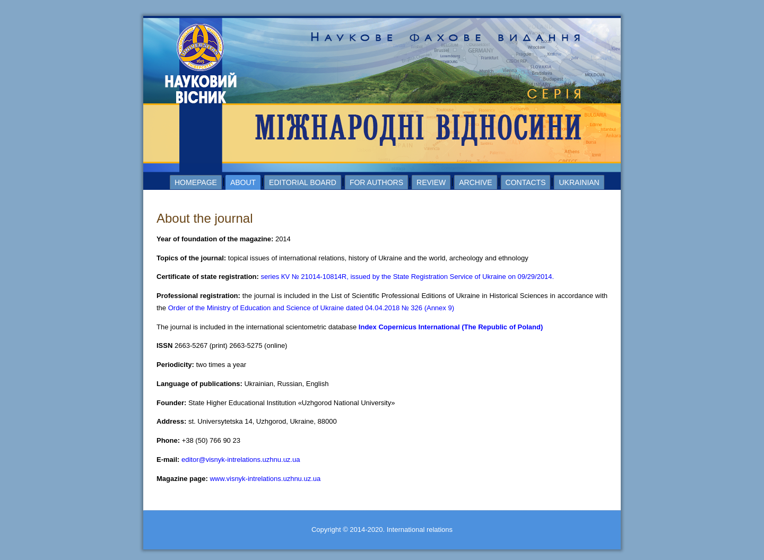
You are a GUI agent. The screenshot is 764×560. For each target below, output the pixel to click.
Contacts (526, 182)
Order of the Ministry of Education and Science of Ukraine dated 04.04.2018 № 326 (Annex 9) (311, 308)
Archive (475, 182)
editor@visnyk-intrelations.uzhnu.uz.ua (240, 459)
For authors (376, 182)
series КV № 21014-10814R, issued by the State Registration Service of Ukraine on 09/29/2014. (407, 277)
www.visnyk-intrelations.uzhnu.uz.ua (265, 479)
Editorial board (302, 182)
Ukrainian (579, 182)
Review (431, 182)
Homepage (196, 182)
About (243, 182)
